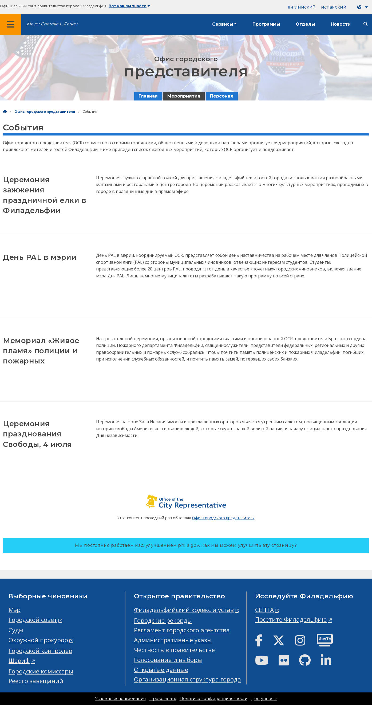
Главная (148, 96)
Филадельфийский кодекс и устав (184, 610)
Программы (266, 24)
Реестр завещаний (36, 681)
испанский (333, 7)
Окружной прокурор (38, 640)
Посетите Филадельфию (291, 619)
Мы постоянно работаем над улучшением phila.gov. (186, 545)
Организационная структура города (187, 679)
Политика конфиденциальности (213, 698)
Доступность (264, 698)
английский (302, 7)
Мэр (15, 610)
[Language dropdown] (363, 7)
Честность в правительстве (174, 650)
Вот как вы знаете (129, 6)
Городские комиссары (41, 671)
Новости (341, 24)
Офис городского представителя (44, 111)
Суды (16, 630)
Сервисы (222, 24)
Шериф (19, 660)
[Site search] (365, 24)
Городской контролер (40, 650)
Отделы (305, 24)
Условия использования (120, 698)
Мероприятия (183, 96)
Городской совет (33, 619)
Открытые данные (161, 669)
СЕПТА (264, 610)
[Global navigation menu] (10, 24)
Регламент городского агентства (182, 630)
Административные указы (173, 640)
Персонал (222, 96)
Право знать (162, 698)
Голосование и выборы (168, 660)
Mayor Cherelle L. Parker (52, 23)
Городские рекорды (163, 620)
